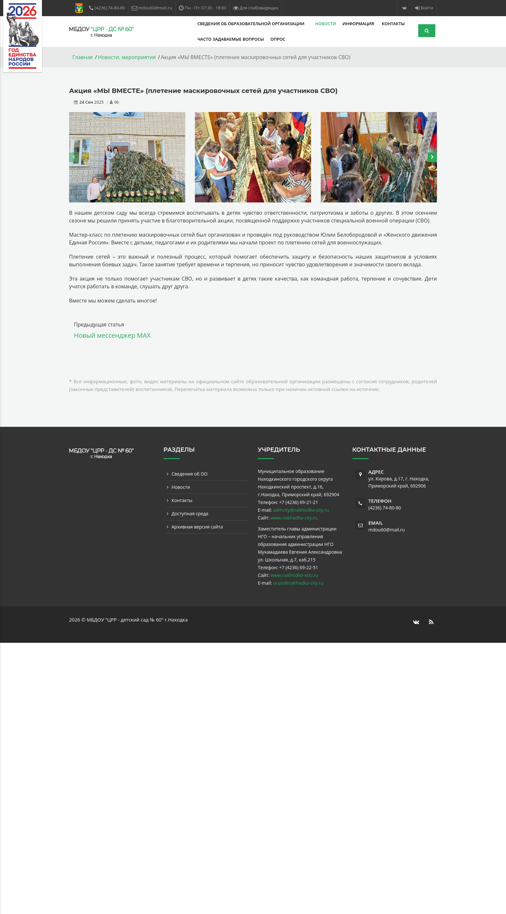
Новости (274, 23)
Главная (82, 57)
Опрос (226, 39)
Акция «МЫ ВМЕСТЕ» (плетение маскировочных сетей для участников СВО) (203, 91)
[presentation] (73, 157)
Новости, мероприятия (127, 57)
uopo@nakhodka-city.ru (298, 583)
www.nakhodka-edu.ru (294, 575)
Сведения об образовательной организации (201, 23)
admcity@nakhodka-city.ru (301, 510)
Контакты (342, 23)
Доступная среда (190, 513)
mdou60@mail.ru (387, 530)
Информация (308, 23)
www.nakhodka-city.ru (293, 518)
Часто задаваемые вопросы (180, 39)
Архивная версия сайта (197, 527)
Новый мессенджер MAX (112, 335)
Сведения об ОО (190, 474)
